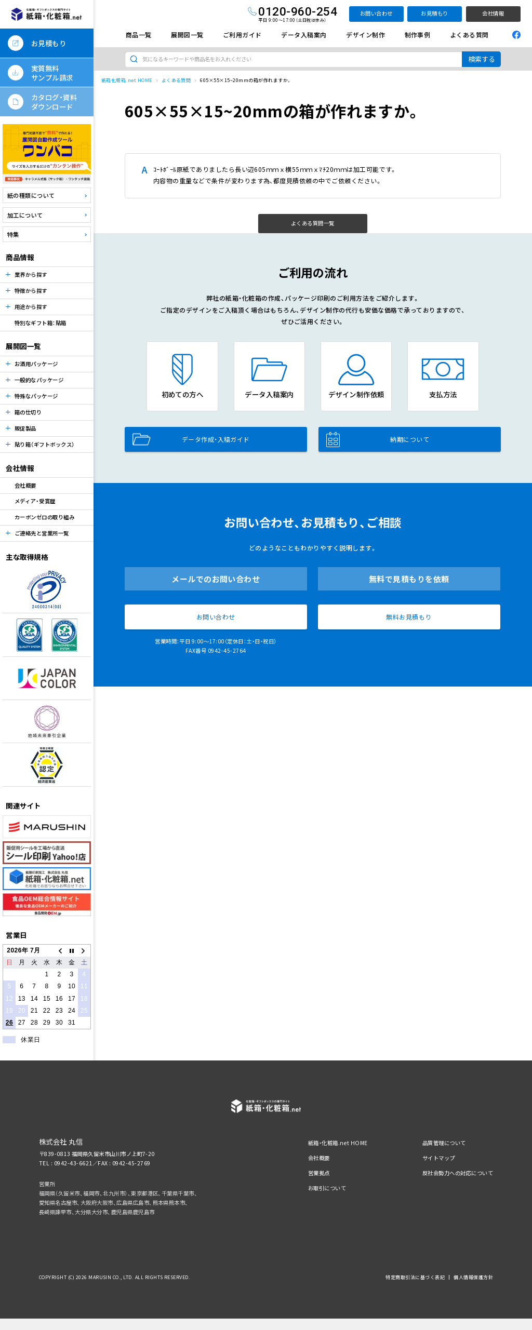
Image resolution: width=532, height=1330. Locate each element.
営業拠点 (319, 1173)
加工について (25, 215)
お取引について (327, 1188)
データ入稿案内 (303, 34)
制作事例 (418, 34)
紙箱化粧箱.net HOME (126, 80)
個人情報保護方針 (473, 1277)
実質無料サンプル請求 (52, 73)
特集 (13, 234)
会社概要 (25, 485)
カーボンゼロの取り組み (44, 517)
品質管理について (444, 1143)
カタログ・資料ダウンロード (54, 102)
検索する (481, 59)
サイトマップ (438, 1158)
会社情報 (493, 13)
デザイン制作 (365, 34)
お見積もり (434, 13)
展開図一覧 (187, 34)
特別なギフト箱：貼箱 (40, 323)
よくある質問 (469, 34)
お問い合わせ (376, 13)
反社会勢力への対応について (457, 1173)
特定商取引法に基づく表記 (415, 1277)
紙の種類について (31, 195)
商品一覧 (139, 34)
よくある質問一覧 (313, 223)
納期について (377, 439)
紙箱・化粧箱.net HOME (338, 1143)
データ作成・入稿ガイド (191, 439)
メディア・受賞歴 (35, 501)
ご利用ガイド (242, 34)
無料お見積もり (408, 616)
